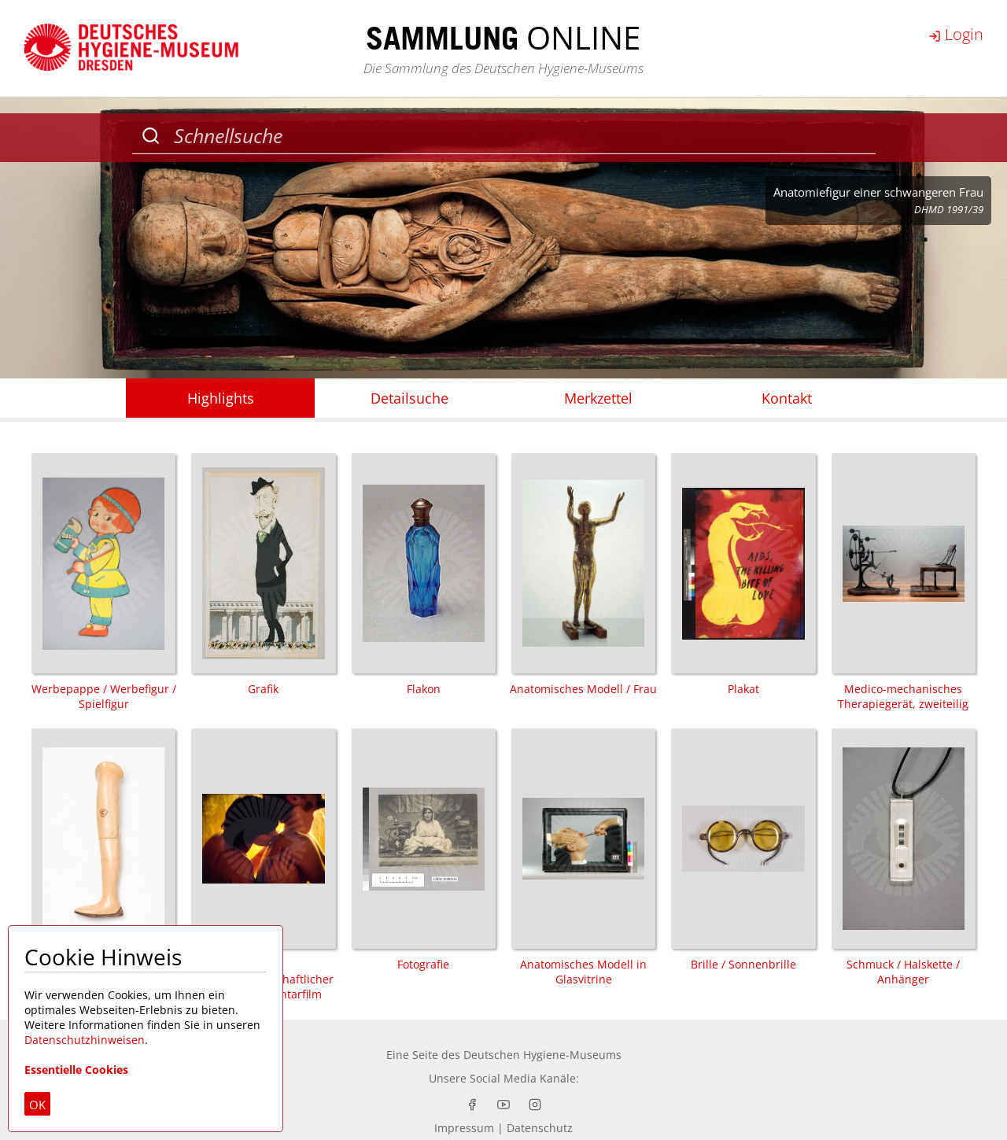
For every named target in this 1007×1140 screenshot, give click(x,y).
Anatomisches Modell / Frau (583, 574)
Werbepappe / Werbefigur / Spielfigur (103, 582)
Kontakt (787, 398)
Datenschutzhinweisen (84, 1039)
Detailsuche (409, 398)
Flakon (424, 574)
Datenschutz (540, 1127)
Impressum (464, 1127)
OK (37, 1104)
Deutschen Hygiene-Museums (542, 1054)
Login (955, 34)
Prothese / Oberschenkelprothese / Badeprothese (103, 865)
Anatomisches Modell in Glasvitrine (583, 858)
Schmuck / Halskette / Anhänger (904, 858)
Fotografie (424, 850)
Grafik (263, 574)
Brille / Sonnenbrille (743, 850)
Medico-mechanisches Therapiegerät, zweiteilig (904, 582)
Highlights (220, 398)
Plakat (743, 574)
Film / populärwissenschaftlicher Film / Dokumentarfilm (263, 865)
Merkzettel (598, 398)
